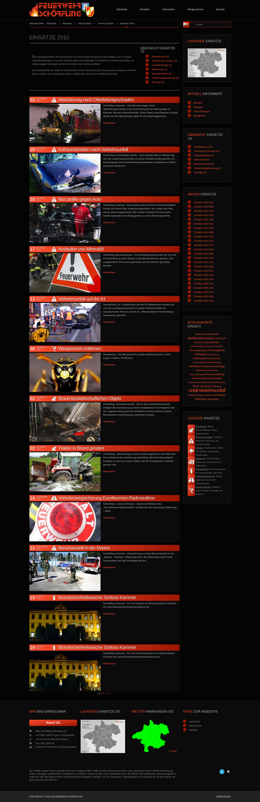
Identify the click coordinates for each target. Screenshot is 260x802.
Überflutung (213, 399)
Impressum (194, 721)
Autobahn (209, 338)
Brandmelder (212, 342)
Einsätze (145, 9)
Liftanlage (220, 366)
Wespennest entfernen (79, 348)
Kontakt (220, 9)
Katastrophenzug (213, 362)
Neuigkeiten (199, 115)
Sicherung (205, 382)
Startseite (122, 9)
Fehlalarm (201, 354)
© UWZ (173, 751)
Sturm (196, 386)
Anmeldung (223, 797)
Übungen (198, 107)
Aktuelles (67, 23)
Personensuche (199, 378)
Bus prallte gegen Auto (79, 199)
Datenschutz (195, 725)
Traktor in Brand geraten (81, 448)
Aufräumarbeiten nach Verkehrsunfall (93, 149)
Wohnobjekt (219, 395)
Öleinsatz (200, 398)
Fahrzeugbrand (216, 350)
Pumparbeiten (215, 378)
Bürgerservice (195, 9)
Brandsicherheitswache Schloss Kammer (97, 597)
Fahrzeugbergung (198, 350)
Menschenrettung (210, 370)
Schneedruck (194, 382)
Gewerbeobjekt (200, 358)
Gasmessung (213, 354)
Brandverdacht (197, 346)
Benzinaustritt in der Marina (84, 547)
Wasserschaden (205, 395)
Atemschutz (213, 334)
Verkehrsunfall (211, 390)
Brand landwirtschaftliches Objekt (89, 398)
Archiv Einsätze (106, 23)
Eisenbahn (218, 346)
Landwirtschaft (208, 366)
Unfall (193, 390)
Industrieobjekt (199, 362)
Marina (199, 370)
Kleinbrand (195, 366)
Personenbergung (197, 374)
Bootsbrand (221, 338)
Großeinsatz (214, 358)
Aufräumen (195, 338)
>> (109, 693)
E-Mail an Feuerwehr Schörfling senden (56, 747)
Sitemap (193, 730)
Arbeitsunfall (200, 334)
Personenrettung (215, 374)
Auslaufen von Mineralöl (80, 249)
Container (208, 346)
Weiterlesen (109, 123)
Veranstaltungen (201, 111)
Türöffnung (216, 386)
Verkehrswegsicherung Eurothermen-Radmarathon (106, 498)
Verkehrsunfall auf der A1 (82, 298)
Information (168, 9)
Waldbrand (193, 395)
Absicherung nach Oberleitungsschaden (96, 99)
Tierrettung (205, 386)
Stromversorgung (217, 382)
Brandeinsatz (200, 342)
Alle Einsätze (84, 23)
